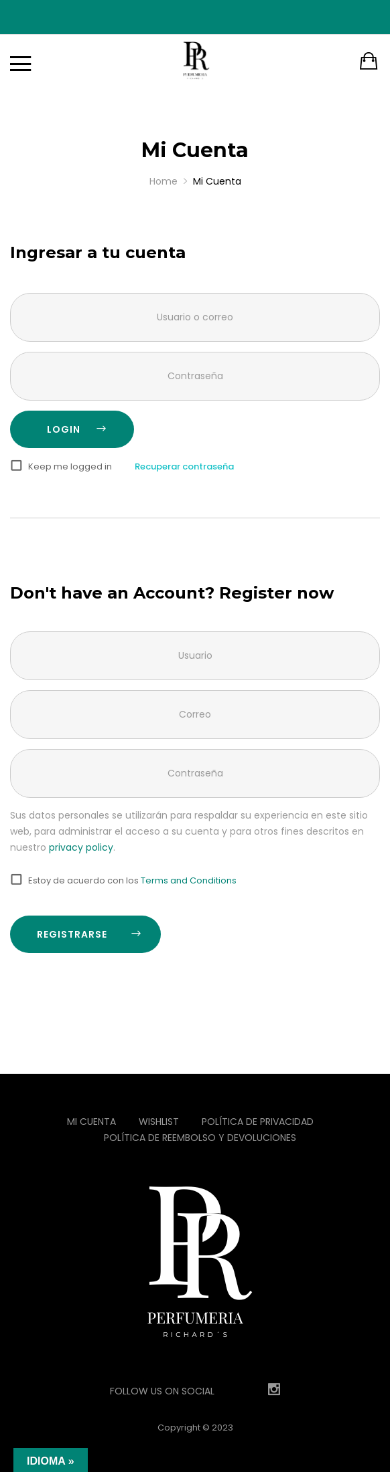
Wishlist (159, 1121)
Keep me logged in (70, 466)
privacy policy (81, 847)
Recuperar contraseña (184, 466)
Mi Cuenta (91, 1121)
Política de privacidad (258, 1121)
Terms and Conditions (189, 880)
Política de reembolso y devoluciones (200, 1137)
